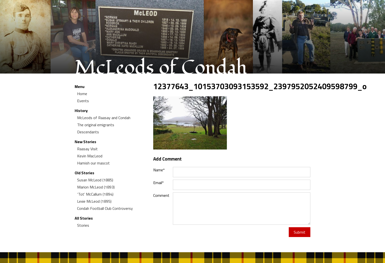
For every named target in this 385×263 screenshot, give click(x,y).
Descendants (88, 132)
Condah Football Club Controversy (105, 208)
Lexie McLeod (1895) (94, 201)
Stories (83, 225)
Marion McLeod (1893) (96, 187)
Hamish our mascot (93, 163)
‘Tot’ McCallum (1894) (95, 194)
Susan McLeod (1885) (95, 180)
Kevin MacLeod (89, 156)
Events (83, 101)
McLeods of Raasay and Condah (103, 118)
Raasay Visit (87, 149)
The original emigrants (95, 125)
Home (82, 94)
